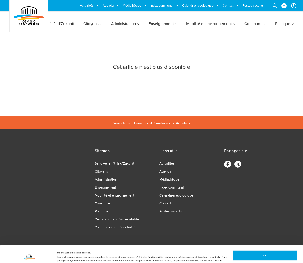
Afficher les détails (67, 255)
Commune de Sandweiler (152, 123)
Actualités (183, 123)
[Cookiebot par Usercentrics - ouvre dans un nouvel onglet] (29, 255)
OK (265, 239)
